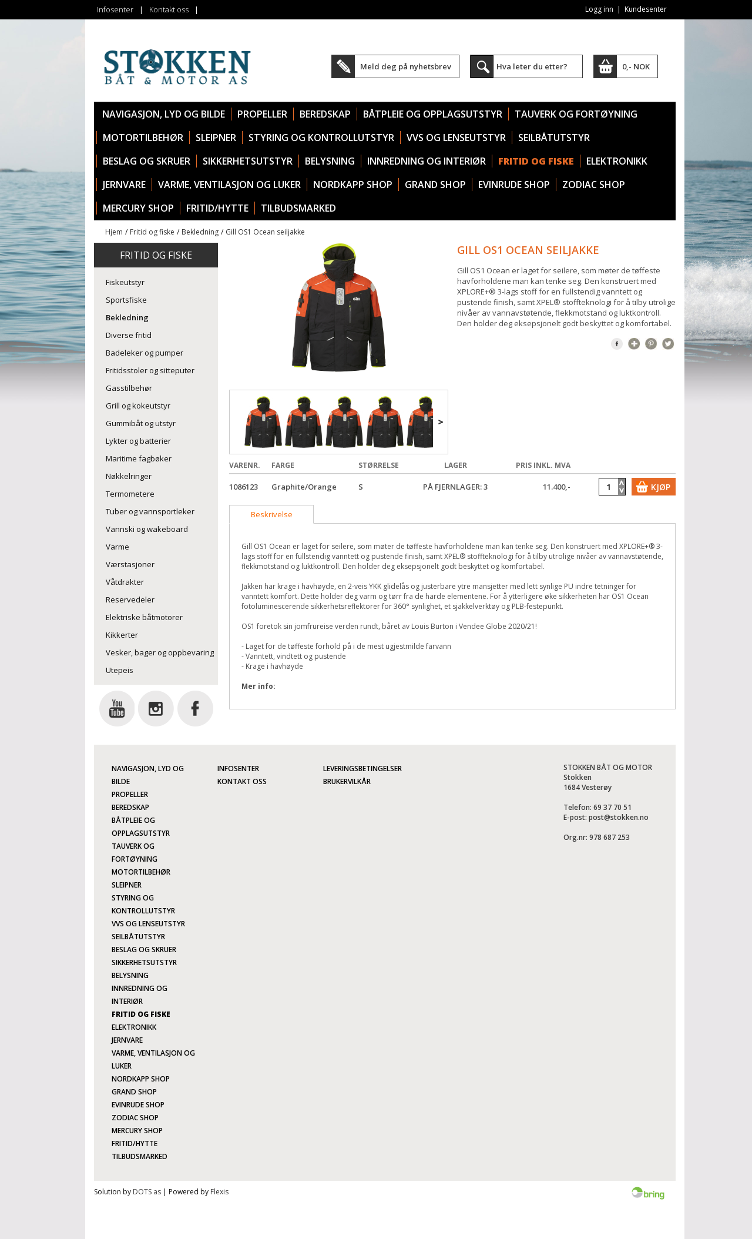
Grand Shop (435, 184)
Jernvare (124, 184)
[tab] (271, 514)
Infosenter (115, 9)
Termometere (130, 493)
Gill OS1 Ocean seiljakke (265, 232)
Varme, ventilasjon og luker (229, 184)
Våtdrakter (125, 582)
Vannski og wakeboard (147, 529)
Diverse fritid (129, 335)
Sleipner (216, 137)
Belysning (330, 161)
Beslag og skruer (146, 161)
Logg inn (599, 9)
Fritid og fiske (536, 161)
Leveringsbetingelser (362, 768)
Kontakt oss (169, 9)
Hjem (114, 232)
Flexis (219, 1192)
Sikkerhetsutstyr (248, 161)
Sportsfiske (126, 299)
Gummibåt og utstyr (141, 423)
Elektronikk (616, 161)
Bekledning (200, 232)
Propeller (262, 114)
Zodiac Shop (593, 184)
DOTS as (147, 1192)
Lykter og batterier (138, 441)
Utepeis (119, 670)
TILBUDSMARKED (298, 208)
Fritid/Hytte (217, 208)
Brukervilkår (347, 781)
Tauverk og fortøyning (576, 114)
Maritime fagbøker (139, 458)
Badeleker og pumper (144, 352)
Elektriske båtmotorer (144, 617)
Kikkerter (122, 634)
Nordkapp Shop (352, 184)
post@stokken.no (619, 817)
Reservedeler (130, 599)
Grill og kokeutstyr (138, 405)
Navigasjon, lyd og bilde (163, 114)
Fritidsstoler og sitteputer (150, 370)
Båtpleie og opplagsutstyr (432, 114)
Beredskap (325, 114)
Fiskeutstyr (125, 282)
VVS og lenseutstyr (456, 137)
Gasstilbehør (129, 388)
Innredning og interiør (426, 161)
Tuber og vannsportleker (150, 511)
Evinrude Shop (514, 184)
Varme (117, 546)
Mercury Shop (138, 208)
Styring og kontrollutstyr (321, 137)
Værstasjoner (130, 564)
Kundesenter (646, 9)
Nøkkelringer (129, 476)
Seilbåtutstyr (554, 137)
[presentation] (271, 514)
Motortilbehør (143, 137)
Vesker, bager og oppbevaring (160, 652)
